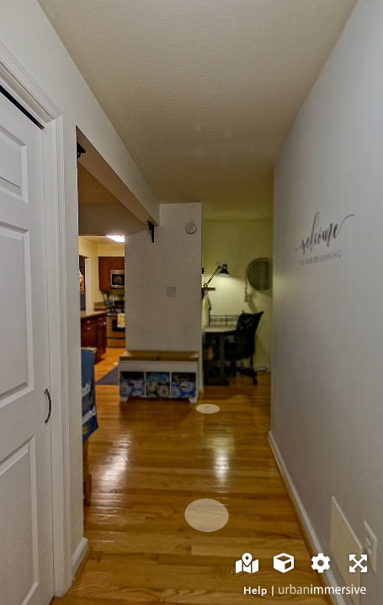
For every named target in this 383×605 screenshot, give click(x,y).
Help (255, 590)
